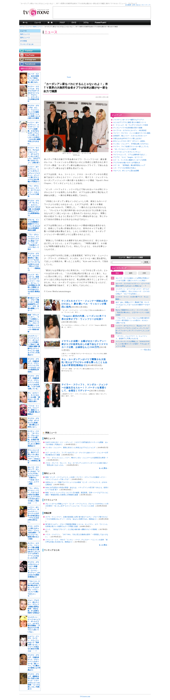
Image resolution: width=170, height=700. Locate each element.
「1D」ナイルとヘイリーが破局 (124, 149)
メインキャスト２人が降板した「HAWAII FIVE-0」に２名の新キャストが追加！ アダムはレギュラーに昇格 (133, 343)
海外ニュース (37, 26)
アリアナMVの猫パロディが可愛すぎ (126, 163)
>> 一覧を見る (145, 350)
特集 (50, 22)
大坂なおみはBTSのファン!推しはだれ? (127, 138)
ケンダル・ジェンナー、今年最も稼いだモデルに (131, 144)
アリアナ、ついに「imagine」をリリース (128, 157)
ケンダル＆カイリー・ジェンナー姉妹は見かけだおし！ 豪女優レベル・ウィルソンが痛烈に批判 (85, 304)
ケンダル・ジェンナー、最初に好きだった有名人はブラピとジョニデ (70, 447)
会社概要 (128, 5)
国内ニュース (25, 38)
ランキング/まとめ (26, 44)
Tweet (69, 77)
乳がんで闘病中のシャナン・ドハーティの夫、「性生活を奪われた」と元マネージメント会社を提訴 (132, 312)
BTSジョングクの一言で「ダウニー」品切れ (129, 141)
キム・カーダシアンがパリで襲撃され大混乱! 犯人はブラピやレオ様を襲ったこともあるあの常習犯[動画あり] (84, 362)
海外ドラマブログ (62, 22)
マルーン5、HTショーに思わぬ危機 (126, 171)
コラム (86, 22)
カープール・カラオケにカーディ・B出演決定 (130, 130)
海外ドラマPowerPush (100, 22)
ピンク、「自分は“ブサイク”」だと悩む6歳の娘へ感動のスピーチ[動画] (71, 529)
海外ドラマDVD (74, 22)
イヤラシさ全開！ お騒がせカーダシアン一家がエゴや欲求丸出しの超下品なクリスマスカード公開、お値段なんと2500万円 (85, 344)
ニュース (29, 26)
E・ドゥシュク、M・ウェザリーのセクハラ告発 (130, 125)
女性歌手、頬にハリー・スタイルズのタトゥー (130, 136)
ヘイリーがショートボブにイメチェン (127, 152)
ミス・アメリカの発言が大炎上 (124, 168)
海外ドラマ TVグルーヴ (25, 22)
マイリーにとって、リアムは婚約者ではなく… (130, 154)
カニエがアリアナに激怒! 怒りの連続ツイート (129, 122)
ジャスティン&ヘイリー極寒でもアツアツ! (128, 120)
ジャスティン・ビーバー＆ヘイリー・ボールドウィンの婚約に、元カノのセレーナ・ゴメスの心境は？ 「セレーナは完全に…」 (132, 291)
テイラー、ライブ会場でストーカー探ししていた (131, 146)
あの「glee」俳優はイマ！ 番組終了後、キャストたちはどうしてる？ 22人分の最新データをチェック (133, 304)
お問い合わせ (136, 5)
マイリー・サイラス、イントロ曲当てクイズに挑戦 (131, 133)
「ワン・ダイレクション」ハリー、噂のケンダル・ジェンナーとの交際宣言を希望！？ (76, 458)
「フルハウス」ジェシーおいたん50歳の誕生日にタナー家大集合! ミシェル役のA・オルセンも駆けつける (132, 320)
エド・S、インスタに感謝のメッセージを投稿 (129, 160)
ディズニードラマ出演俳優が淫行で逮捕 (127, 128)
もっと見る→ (103, 468)
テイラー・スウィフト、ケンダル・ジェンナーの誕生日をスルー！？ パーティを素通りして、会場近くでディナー (85, 387)
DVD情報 (23, 41)
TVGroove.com (85, 696)
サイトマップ (146, 5)
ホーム (22, 26)
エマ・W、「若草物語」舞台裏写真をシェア (129, 165)
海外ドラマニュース (37, 22)
